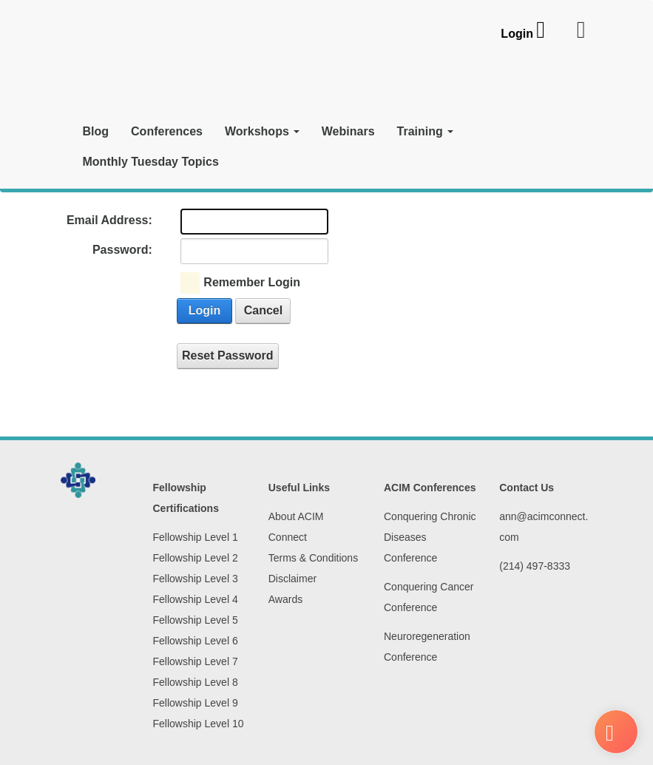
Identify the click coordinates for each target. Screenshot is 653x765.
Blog (96, 131)
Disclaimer (292, 578)
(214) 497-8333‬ (534, 566)
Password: (122, 249)
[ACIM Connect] (146, 64)
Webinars (348, 131)
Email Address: (109, 220)
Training (425, 131)
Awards (285, 599)
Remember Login (251, 282)
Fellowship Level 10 (198, 723)
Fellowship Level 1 (195, 537)
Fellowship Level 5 (195, 620)
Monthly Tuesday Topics (151, 161)
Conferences (167, 131)
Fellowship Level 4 (195, 599)
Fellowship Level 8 (195, 682)
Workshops (262, 131)
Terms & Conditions (313, 558)
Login (517, 33)
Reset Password (228, 355)
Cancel (263, 310)
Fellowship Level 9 (195, 703)
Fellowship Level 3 (195, 578)
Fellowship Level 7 (195, 661)
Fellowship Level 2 (195, 558)
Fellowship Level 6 (195, 641)
